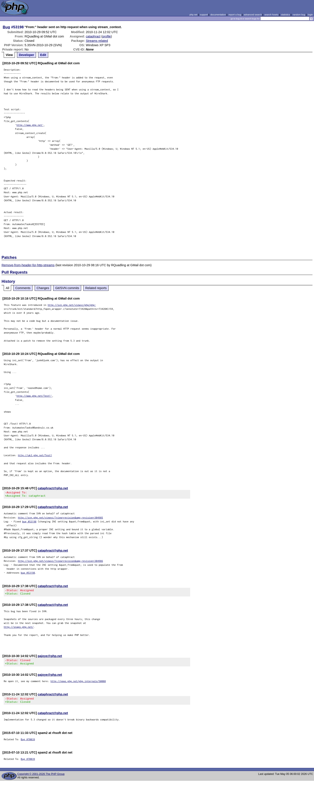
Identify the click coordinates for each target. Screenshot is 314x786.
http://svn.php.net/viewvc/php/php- (72, 304)
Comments (23, 288)
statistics (285, 14)
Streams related (97, 40)
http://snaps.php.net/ (19, 629)
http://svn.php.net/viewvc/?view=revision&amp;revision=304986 (60, 562)
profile (106, 36)
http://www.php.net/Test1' (34, 395)
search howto (271, 14)
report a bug (235, 14)
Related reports (96, 288)
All (7, 288)
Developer (26, 55)
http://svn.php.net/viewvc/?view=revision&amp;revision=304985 (60, 518)
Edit (43, 55)
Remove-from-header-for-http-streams (28, 265)
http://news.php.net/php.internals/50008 (78, 685)
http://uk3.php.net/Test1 (35, 455)
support (204, 14)
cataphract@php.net (53, 488)
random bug (299, 14)
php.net (193, 14)
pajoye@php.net (50, 658)
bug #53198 (29, 522)
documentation (218, 14)
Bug (6, 27)
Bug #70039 (28, 744)
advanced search (253, 14)
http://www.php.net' (30, 125)
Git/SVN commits (67, 288)
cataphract (93, 36)
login (310, 14)
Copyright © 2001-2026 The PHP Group (41, 779)
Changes (43, 288)
